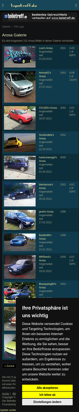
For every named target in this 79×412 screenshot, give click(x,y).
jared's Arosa (46, 211)
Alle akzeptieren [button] (47, 388)
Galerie (6, 26)
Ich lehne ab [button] (47, 394)
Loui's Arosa (46, 48)
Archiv (5, 393)
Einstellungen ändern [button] (47, 402)
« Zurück (9, 365)
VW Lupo (19, 26)
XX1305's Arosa (48, 107)
